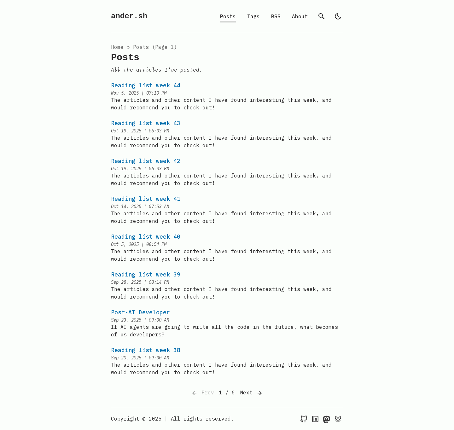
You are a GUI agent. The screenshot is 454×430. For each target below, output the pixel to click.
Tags (253, 16)
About (300, 16)
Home (117, 47)
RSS (276, 16)
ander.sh (129, 16)
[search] (322, 16)
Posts (228, 16)
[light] (338, 16)
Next (251, 393)
